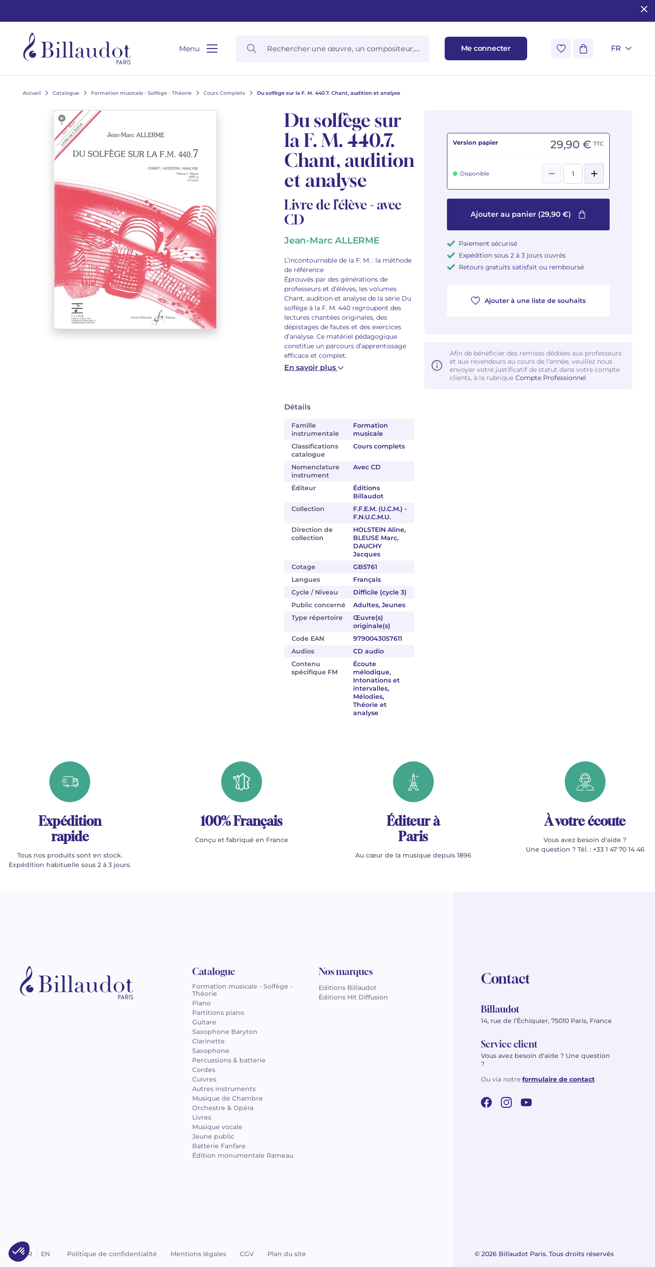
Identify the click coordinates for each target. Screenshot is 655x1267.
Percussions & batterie (229, 1060)
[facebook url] (486, 1102)
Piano (201, 1003)
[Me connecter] (486, 48)
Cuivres (204, 1079)
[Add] (594, 174)
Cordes (203, 1069)
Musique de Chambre (227, 1098)
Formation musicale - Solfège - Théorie (242, 990)
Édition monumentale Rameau (242, 1155)
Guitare (204, 1022)
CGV (247, 1254)
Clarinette (208, 1041)
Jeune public (213, 1136)
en (45, 1254)
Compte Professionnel (550, 378)
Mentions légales (198, 1254)
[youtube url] (526, 1102)
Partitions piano (218, 1012)
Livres (201, 1117)
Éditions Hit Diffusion (353, 997)
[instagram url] (506, 1102)
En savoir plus (314, 367)
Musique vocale (217, 1127)
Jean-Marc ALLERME (331, 240)
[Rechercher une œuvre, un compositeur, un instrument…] (332, 48)
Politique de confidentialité (112, 1254)
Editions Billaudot (348, 987)
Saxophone (210, 1050)
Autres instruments (224, 1088)
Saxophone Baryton (224, 1031)
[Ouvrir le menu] (198, 49)
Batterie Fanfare (219, 1146)
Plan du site (286, 1254)
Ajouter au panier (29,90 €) (528, 214)
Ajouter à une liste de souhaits (528, 301)
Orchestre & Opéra (222, 1107)
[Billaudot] (77, 48)
